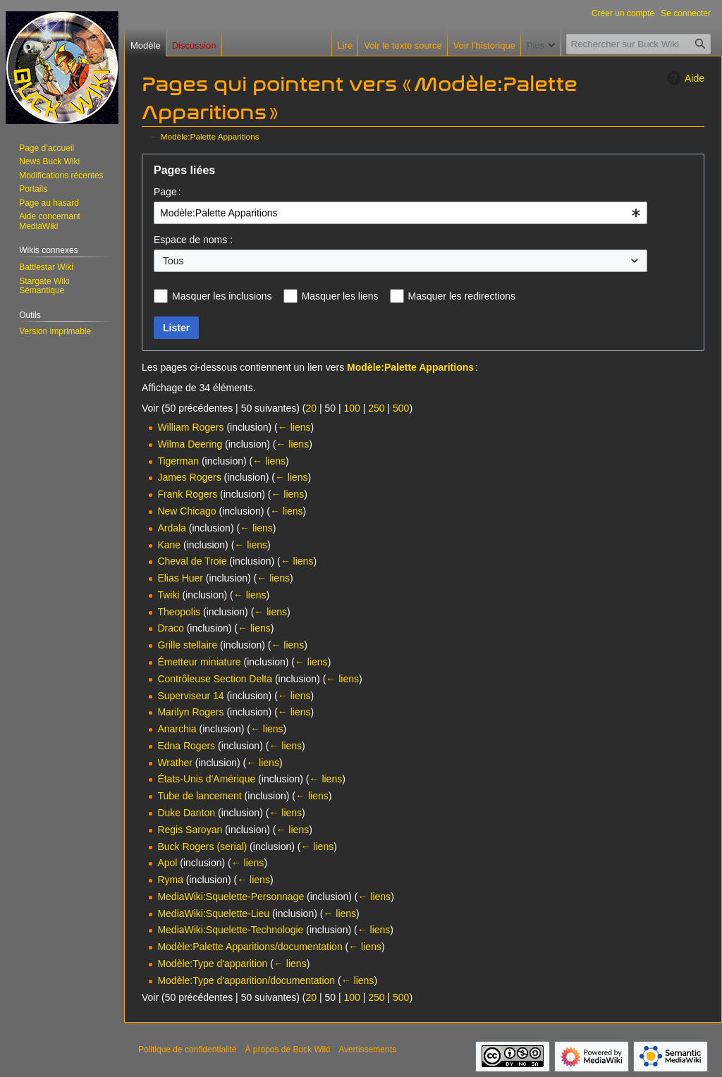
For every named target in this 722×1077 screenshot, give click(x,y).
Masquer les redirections (462, 296)
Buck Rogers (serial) (202, 846)
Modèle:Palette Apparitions (210, 136)
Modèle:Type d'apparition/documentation (246, 980)
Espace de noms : (193, 239)
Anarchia (176, 728)
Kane (168, 544)
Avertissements (367, 1049)
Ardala (171, 528)
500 (401, 408)
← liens (294, 427)
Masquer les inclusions (222, 296)
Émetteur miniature (198, 661)
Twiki (168, 595)
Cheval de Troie (191, 561)
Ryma (170, 879)
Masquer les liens (340, 296)
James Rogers (189, 477)
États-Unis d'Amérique (206, 778)
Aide (683, 78)
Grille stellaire (187, 645)
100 (351, 408)
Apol (167, 862)
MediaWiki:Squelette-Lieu (213, 913)
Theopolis (178, 611)
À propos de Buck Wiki (287, 1049)
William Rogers (190, 427)
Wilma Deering (189, 444)
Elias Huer (180, 578)
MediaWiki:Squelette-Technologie (230, 929)
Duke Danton (186, 812)
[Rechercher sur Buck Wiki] (638, 44)
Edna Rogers (186, 745)
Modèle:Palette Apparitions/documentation (249, 946)
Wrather (174, 762)
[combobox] (400, 213)
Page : (167, 191)
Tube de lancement (199, 795)
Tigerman (178, 461)
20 (311, 408)
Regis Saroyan (189, 829)
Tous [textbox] (173, 260)
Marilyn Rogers (190, 712)
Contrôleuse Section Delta (214, 678)
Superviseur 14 (190, 695)
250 (376, 408)
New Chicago (186, 511)
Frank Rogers (187, 494)
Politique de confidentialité (187, 1049)
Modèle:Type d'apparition (212, 963)
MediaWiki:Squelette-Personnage (230, 896)
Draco (170, 628)
